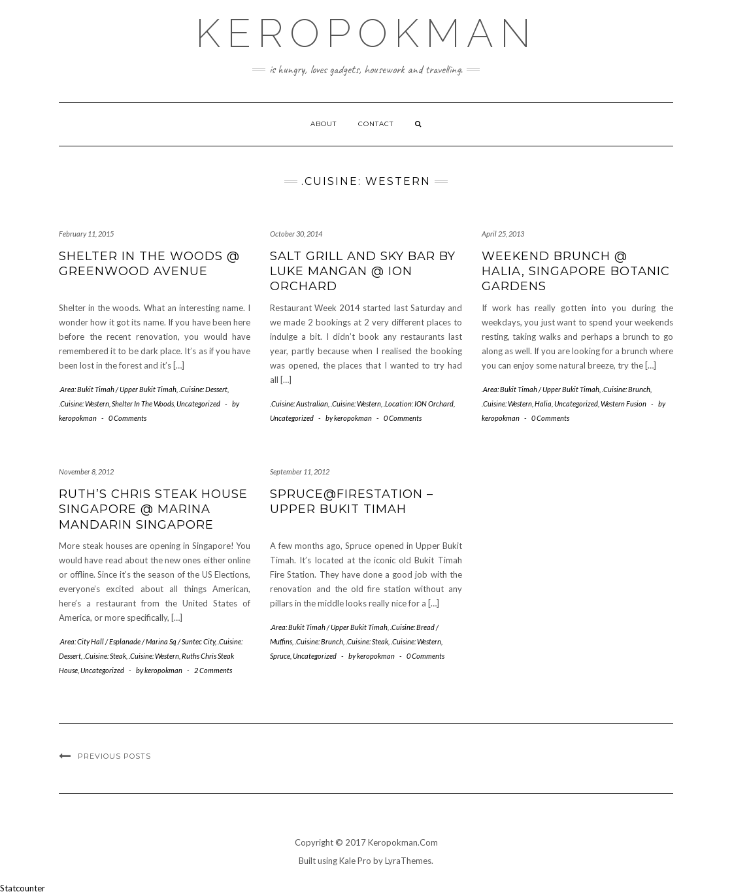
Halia (543, 403)
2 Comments (213, 670)
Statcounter (22, 888)
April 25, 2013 (503, 233)
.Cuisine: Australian (299, 403)
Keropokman (366, 33)
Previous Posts (114, 756)
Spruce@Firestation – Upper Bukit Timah (351, 501)
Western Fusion (623, 403)
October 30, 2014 (296, 233)
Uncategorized (198, 403)
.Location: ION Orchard (419, 403)
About (323, 124)
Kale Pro (355, 860)
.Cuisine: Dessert (203, 389)
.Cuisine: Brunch (626, 389)
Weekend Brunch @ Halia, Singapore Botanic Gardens (576, 271)
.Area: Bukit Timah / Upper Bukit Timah (117, 389)
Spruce (280, 656)
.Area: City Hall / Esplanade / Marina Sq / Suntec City (137, 641)
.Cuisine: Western (84, 403)
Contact (375, 124)
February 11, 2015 (86, 233)
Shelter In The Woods (143, 403)
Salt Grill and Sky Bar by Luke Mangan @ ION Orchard (363, 271)
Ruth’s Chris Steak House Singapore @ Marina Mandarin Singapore (153, 509)
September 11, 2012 (299, 471)
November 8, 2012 (86, 471)
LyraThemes (408, 860)
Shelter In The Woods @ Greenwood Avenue (149, 263)
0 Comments (127, 418)
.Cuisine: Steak (105, 656)
